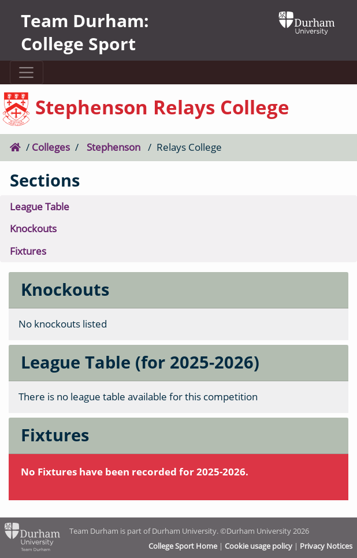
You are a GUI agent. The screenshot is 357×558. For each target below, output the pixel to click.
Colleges (51, 147)
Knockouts (33, 228)
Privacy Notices (326, 546)
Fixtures (28, 251)
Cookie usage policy (258, 546)
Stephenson (113, 147)
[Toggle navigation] (26, 72)
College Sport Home (182, 546)
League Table (39, 206)
